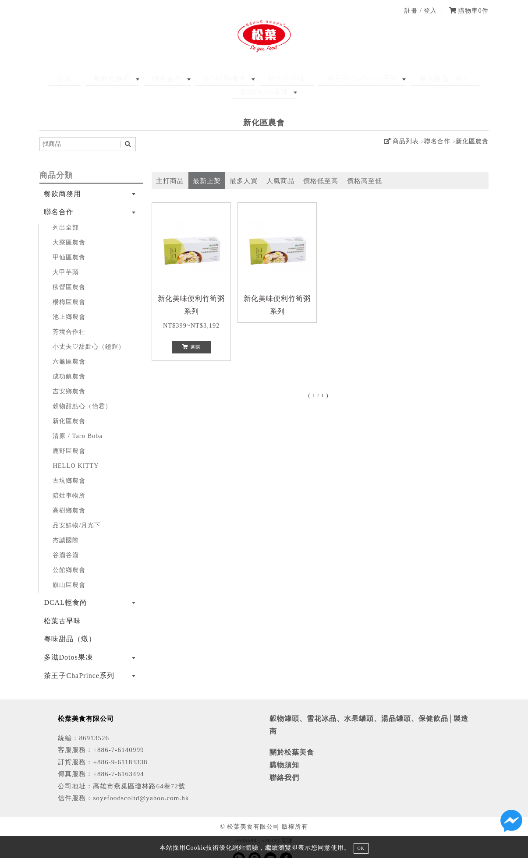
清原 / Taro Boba (78, 422)
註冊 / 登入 (420, 10)
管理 (287, 827)
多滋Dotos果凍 (452, 78)
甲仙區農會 (69, 243)
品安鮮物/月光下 (77, 512)
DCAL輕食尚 (194, 78)
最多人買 (244, 167)
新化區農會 (472, 128)
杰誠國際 (66, 526)
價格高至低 (364, 167)
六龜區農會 (69, 348)
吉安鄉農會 (69, 377)
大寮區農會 (69, 229)
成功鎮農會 (69, 363)
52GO (269, 827)
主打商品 (170, 167)
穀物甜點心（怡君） (82, 392)
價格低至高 (320, 167)
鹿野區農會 (69, 437)
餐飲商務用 (98, 78)
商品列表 (401, 128)
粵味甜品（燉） (389, 78)
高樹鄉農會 (69, 497)
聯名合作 (144, 78)
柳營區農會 (69, 273)
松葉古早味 (247, 78)
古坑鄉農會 (69, 467)
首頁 (58, 78)
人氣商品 (280, 167)
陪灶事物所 (69, 482)
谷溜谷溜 (66, 541)
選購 (191, 333)
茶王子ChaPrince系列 (314, 78)
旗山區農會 (69, 571)
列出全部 (66, 214)
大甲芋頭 (66, 258)
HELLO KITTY (76, 452)
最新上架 (207, 167)
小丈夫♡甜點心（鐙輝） (89, 333)
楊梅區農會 (69, 288)
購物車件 (469, 10)
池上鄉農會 (69, 303)
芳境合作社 (69, 318)
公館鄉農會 (69, 556)
